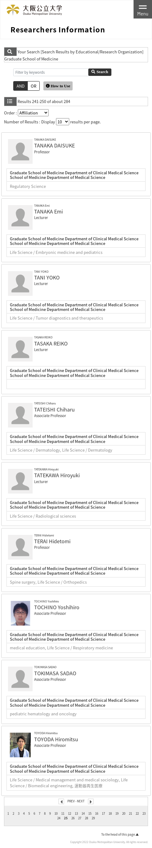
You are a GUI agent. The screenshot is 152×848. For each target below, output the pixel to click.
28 (86, 818)
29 (93, 818)
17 (103, 813)
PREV (71, 801)
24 (58, 818)
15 (89, 813)
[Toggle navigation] (143, 9)
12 (69, 813)
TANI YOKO (47, 277)
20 (123, 813)
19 (116, 813)
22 (137, 813)
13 (76, 813)
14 (83, 813)
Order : (26, 112)
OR (33, 86)
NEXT (81, 801)
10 (56, 813)
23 (144, 813)
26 (72, 818)
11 (62, 813)
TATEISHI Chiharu (54, 409)
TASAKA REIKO (51, 343)
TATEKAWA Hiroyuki (57, 475)
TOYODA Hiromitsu (56, 739)
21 (130, 813)
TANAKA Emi (48, 211)
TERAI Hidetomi (52, 541)
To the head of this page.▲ (120, 834)
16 (96, 813)
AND (21, 86)
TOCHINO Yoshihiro (56, 607)
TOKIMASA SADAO (55, 673)
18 (110, 813)
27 (79, 818)
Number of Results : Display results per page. (52, 121)
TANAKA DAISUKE (54, 145)
